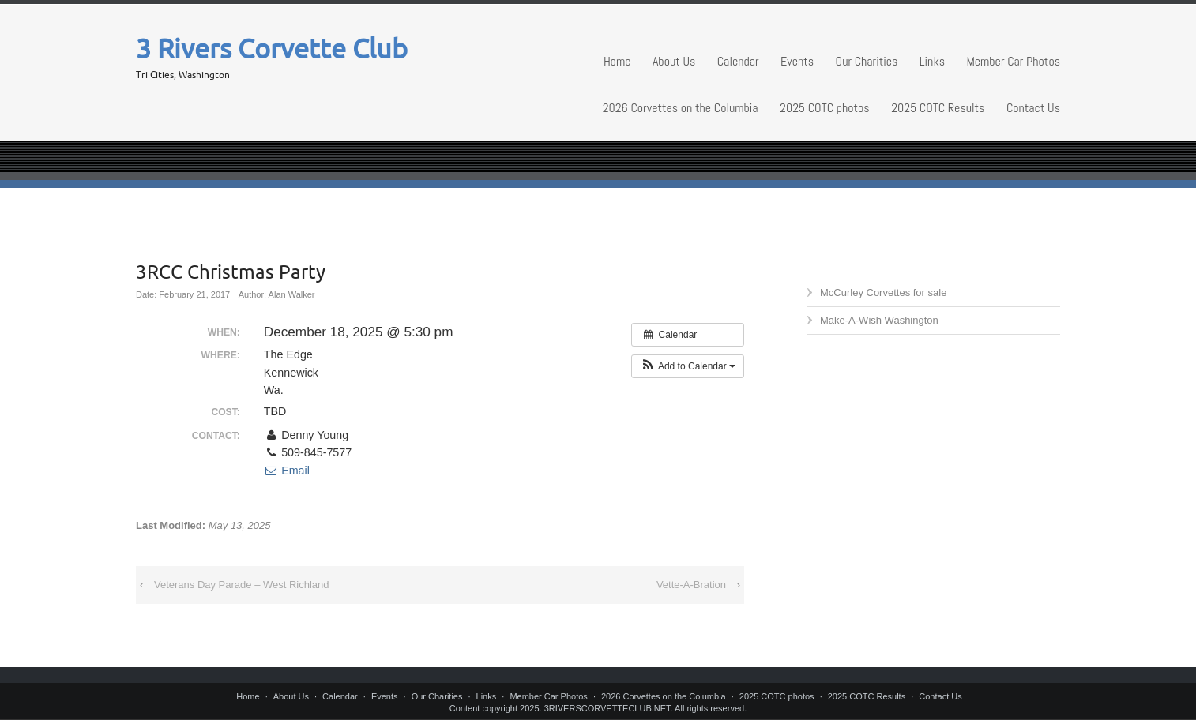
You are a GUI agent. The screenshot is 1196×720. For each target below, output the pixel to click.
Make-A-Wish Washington (879, 320)
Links (932, 61)
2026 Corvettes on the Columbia (680, 107)
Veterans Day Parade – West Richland (241, 585)
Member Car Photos (1013, 61)
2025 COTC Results (937, 107)
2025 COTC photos (825, 107)
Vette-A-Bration (691, 585)
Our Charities (867, 61)
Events (797, 61)
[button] (687, 366)
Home (617, 61)
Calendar (738, 61)
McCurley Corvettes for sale (883, 292)
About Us (674, 61)
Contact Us (1033, 107)
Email (287, 470)
